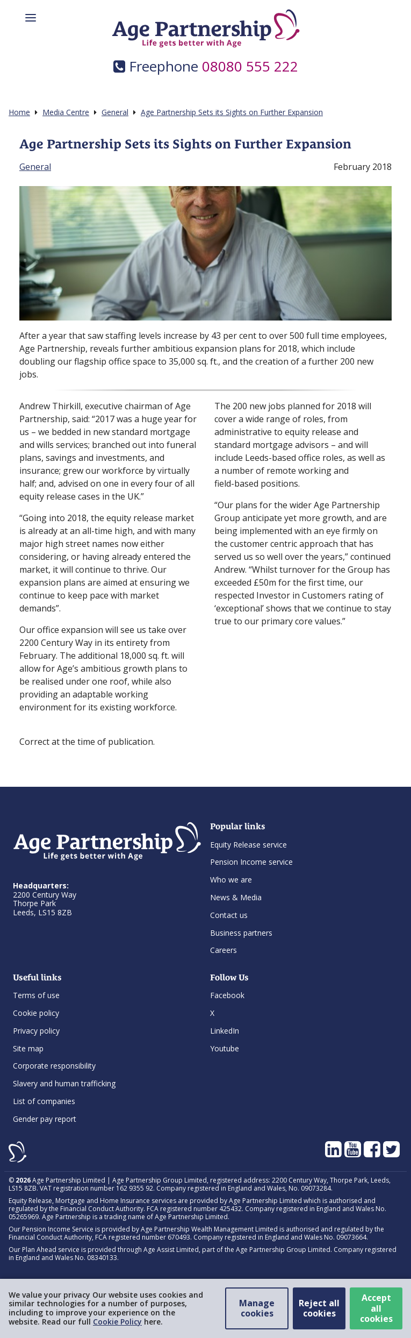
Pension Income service (251, 862)
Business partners (241, 933)
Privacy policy (36, 1031)
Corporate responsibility (54, 1066)
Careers (223, 950)
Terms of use (36, 995)
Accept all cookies (376, 1308)
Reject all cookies (319, 1308)
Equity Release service (248, 844)
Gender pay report (44, 1119)
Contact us (229, 915)
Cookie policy (36, 1013)
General (35, 167)
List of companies (44, 1101)
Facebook (227, 995)
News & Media (236, 897)
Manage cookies (257, 1308)
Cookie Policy (117, 1321)
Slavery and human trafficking (64, 1083)
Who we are (231, 879)
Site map (28, 1048)
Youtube (224, 1048)
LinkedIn (224, 1031)
